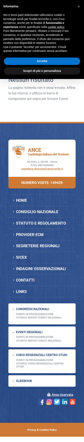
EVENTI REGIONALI (29, 332)
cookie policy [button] (56, 27)
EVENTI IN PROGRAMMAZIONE (34, 314)
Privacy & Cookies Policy (42, 429)
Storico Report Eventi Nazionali (39, 317)
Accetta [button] (42, 61)
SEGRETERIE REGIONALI (38, 246)
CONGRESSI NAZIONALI (32, 309)
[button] (78, 6)
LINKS (21, 291)
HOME (21, 200)
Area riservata (62, 395)
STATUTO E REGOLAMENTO (41, 223)
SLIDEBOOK (24, 381)
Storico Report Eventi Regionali (38, 340)
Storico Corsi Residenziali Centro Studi (40, 365)
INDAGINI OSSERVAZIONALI (41, 268)
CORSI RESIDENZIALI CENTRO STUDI (41, 355)
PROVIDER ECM (30, 234)
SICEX (21, 257)
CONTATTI (25, 280)
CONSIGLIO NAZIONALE (37, 211)
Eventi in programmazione (34, 360)
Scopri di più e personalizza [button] (42, 70)
